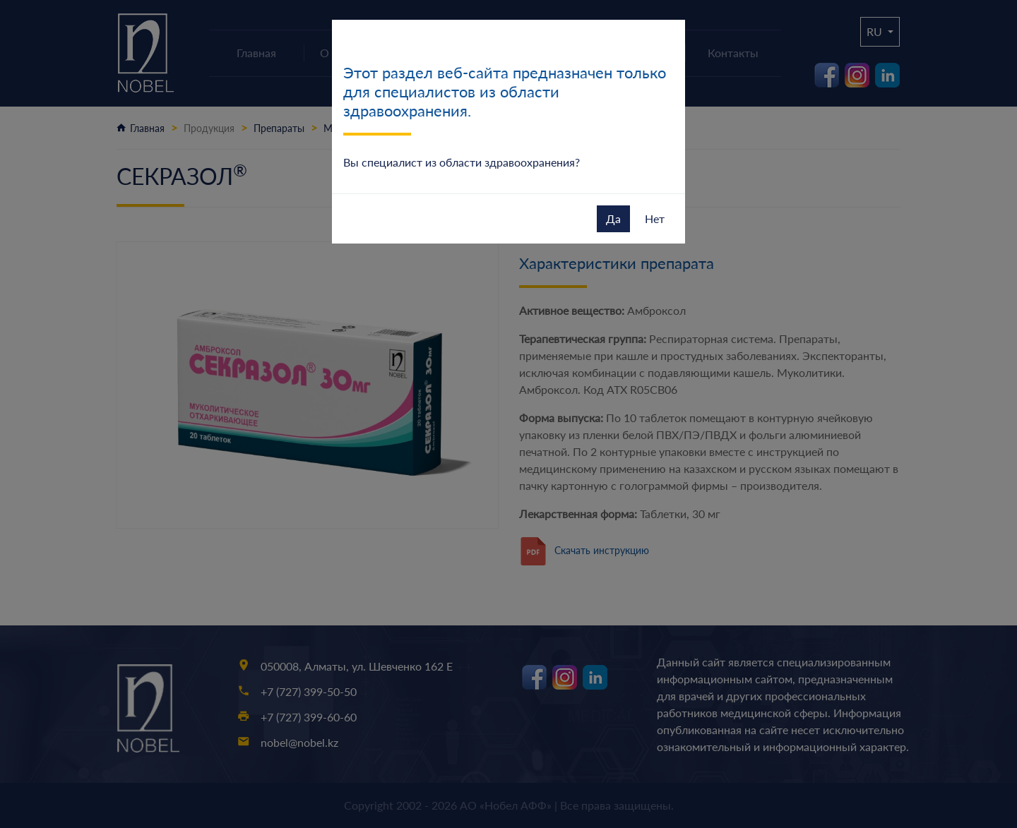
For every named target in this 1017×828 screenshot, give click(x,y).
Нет (655, 218)
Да (613, 218)
